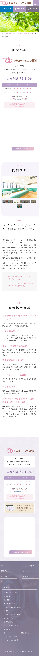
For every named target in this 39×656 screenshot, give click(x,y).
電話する (6, 9)
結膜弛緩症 (25, 633)
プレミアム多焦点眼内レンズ (14, 607)
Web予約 (19, 9)
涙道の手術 (8, 629)
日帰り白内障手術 (10, 592)
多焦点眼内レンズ (10, 603)
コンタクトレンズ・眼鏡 (13, 614)
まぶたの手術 (9, 618)
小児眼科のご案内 (10, 636)
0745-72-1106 (21, 79)
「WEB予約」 (12, 104)
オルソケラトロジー (11, 625)
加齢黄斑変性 (9, 596)
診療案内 (5, 587)
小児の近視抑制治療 (11, 640)
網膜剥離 (7, 600)
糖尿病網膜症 (9, 622)
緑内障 (6, 611)
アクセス (32, 9)
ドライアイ (8, 633)
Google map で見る (23, 149)
